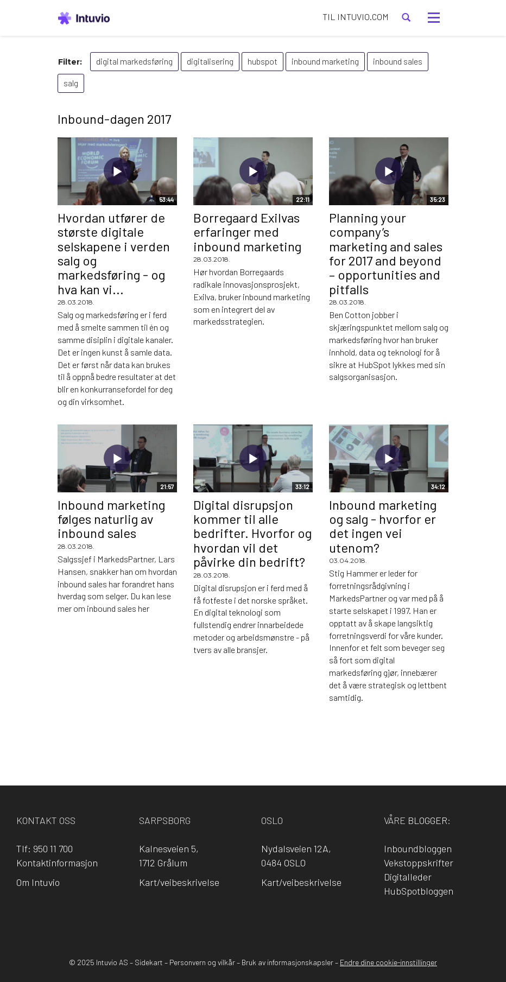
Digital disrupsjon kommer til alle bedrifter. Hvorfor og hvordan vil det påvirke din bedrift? (252, 533)
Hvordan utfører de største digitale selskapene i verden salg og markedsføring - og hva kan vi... (114, 253)
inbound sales (397, 61)
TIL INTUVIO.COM (355, 16)
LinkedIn (238, 919)
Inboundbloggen (418, 848)
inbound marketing (325, 61)
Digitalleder (408, 877)
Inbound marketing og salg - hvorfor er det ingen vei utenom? (383, 526)
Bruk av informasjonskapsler (287, 962)
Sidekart (149, 962)
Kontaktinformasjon (57, 863)
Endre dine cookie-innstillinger (388, 962)
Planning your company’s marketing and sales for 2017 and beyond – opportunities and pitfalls (385, 253)
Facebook (207, 919)
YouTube (300, 919)
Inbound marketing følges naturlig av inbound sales (111, 519)
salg (71, 83)
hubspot (262, 61)
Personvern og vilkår (202, 962)
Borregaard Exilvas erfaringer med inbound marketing (247, 232)
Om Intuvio (38, 882)
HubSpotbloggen (418, 891)
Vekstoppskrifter (418, 863)
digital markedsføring (134, 61)
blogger (427, 820)
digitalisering (210, 61)
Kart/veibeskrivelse (179, 882)
